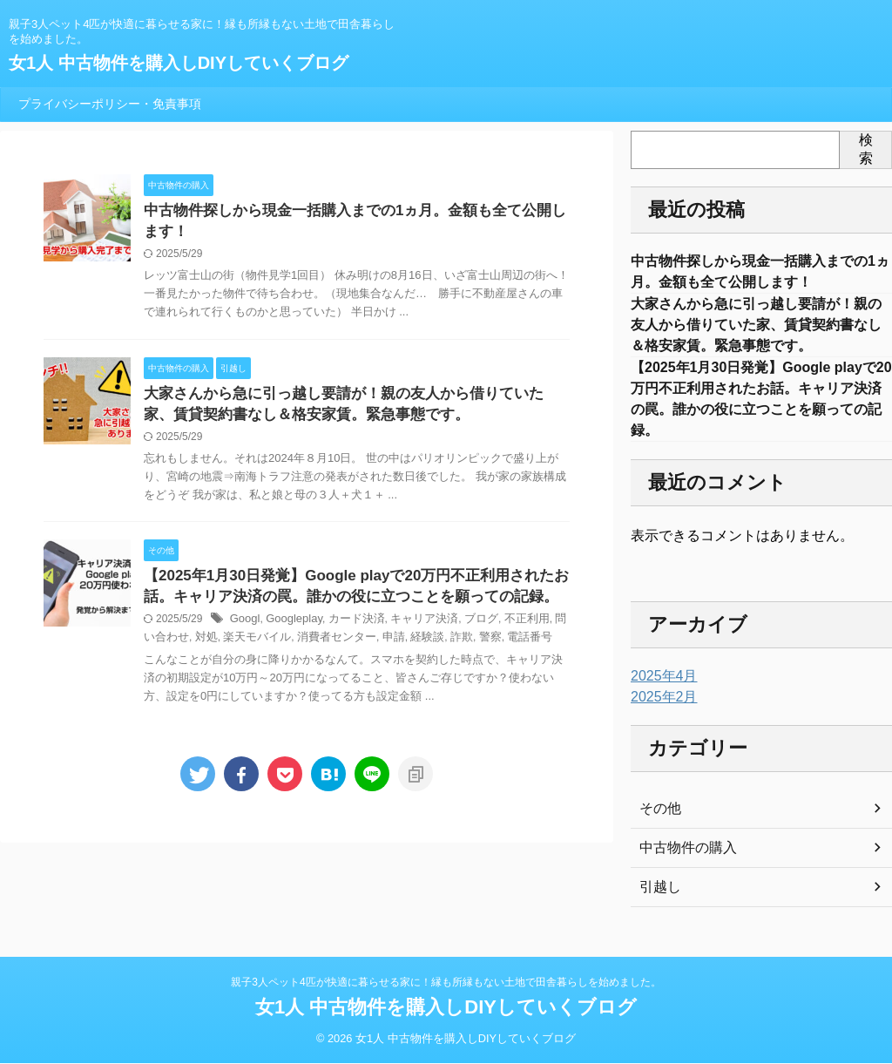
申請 (355, 647)
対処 (181, 647)
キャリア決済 (411, 629)
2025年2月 (660, 713)
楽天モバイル (228, 647)
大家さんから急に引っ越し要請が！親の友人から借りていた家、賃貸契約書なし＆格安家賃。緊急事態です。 (756, 331)
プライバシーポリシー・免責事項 (109, 104)
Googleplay (289, 629)
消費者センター (302, 647)
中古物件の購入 (682, 864)
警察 (446, 647)
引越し (657, 903)
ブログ (463, 629)
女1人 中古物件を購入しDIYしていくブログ (178, 62)
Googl (244, 629)
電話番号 (482, 647)
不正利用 (506, 629)
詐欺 (419, 647)
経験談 (386, 647)
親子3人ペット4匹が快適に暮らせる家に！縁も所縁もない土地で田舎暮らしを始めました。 (445, 983)
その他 (657, 824)
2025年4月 (660, 692)
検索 (866, 149)
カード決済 (347, 629)
